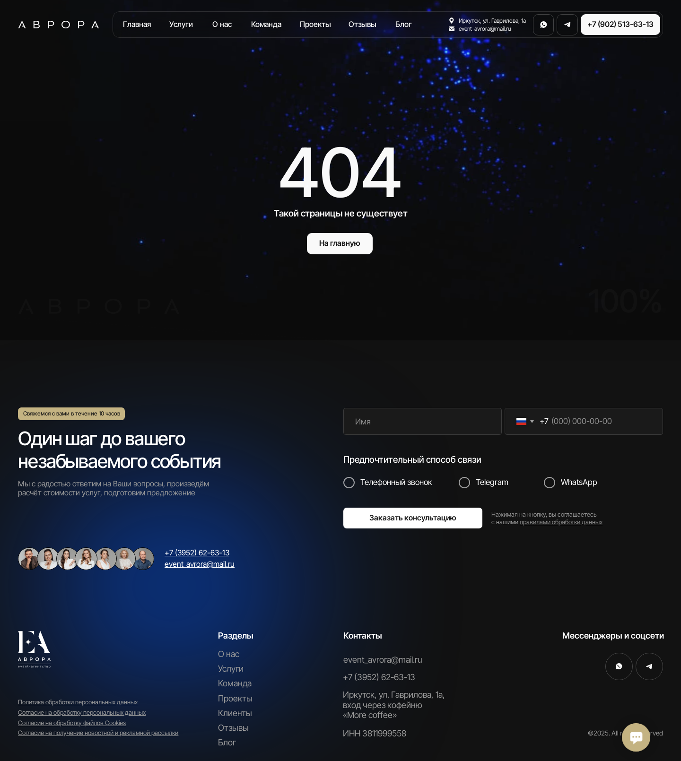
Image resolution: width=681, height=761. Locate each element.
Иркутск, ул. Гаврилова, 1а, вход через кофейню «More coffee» (394, 705)
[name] (422, 421)
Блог (227, 742)
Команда (235, 683)
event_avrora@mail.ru (382, 660)
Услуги (231, 669)
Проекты (235, 698)
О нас (228, 654)
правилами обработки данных (561, 522)
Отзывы (233, 728)
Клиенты (235, 713)
